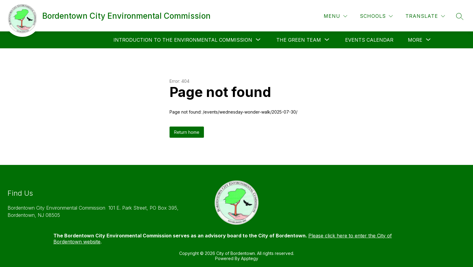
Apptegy (249, 258)
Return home (186, 132)
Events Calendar (369, 40)
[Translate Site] (425, 16)
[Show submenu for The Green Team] (298, 39)
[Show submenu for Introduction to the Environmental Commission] (182, 39)
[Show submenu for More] (415, 39)
